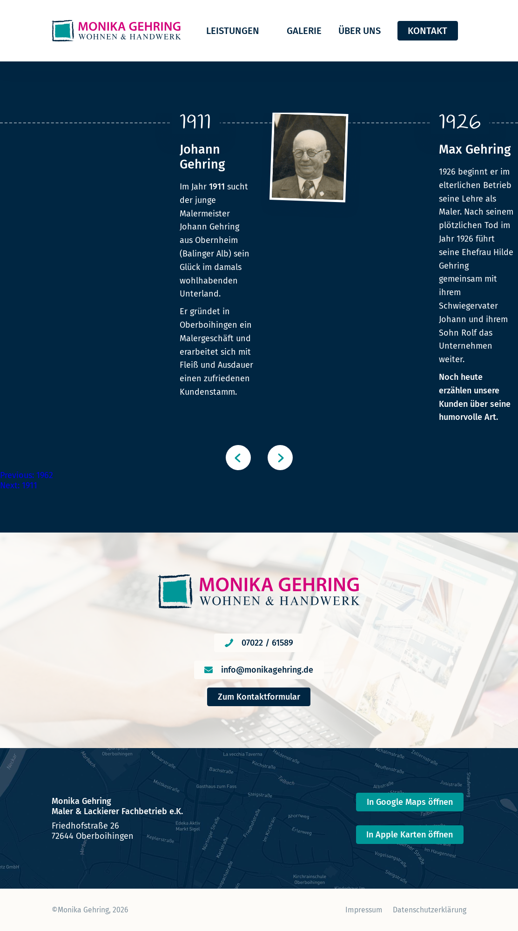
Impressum (364, 909)
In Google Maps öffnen (410, 802)
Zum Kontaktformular (259, 697)
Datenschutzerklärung (429, 909)
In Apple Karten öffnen (409, 835)
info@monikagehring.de (267, 670)
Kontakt (427, 30)
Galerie (304, 30)
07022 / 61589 (267, 643)
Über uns (359, 30)
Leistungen (232, 30)
